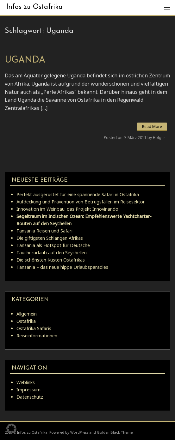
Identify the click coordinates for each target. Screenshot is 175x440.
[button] (11, 428)
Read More (152, 126)
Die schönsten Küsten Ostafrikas (50, 260)
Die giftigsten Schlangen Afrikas (49, 238)
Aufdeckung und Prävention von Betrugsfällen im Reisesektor (80, 202)
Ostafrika (26, 321)
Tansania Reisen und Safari (44, 231)
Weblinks (25, 382)
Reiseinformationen (36, 336)
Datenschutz (29, 397)
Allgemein (26, 314)
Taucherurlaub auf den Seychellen (51, 253)
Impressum (28, 390)
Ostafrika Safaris (33, 328)
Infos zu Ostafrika (34, 7)
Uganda (25, 60)
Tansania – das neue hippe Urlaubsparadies (62, 267)
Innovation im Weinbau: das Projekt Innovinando (67, 209)
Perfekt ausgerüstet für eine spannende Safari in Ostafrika (77, 194)
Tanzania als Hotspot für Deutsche (53, 245)
